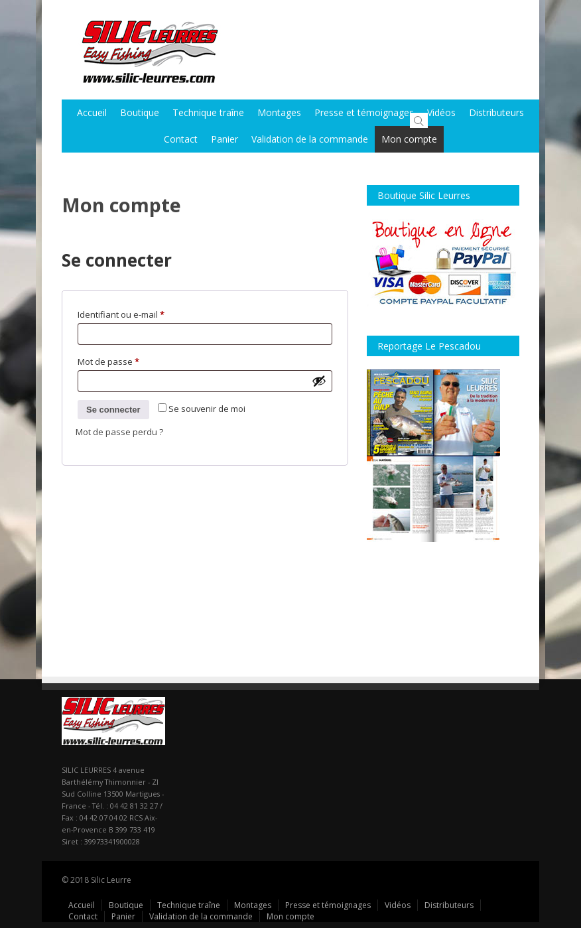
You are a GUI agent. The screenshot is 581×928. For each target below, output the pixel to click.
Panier (224, 139)
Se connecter (113, 410)
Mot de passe (130, 360)
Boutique (139, 112)
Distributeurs (449, 905)
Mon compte (409, 139)
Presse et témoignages (364, 112)
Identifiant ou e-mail (143, 313)
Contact (181, 139)
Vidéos (441, 112)
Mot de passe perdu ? (119, 432)
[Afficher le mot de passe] (319, 380)
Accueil (92, 112)
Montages (279, 112)
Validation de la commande (309, 139)
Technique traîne (208, 112)
